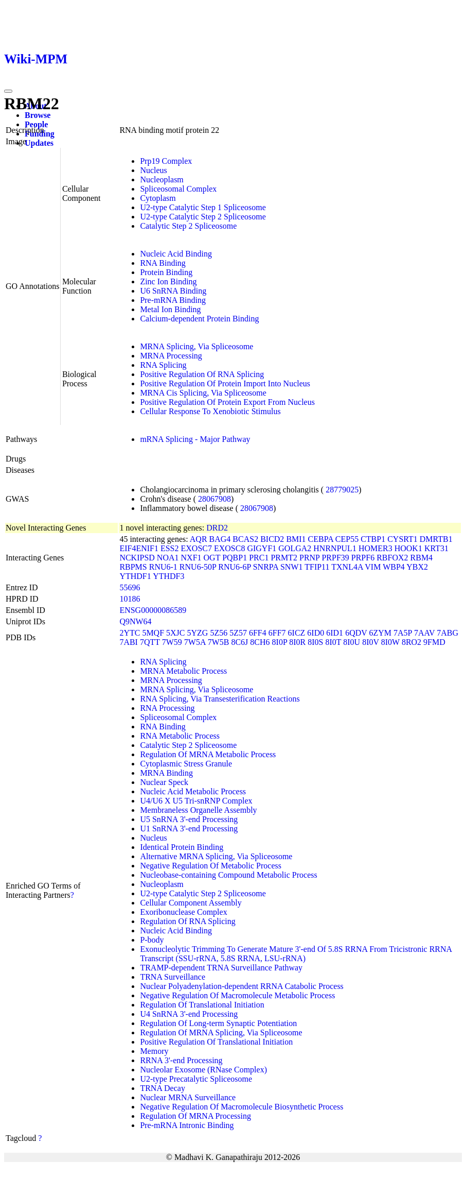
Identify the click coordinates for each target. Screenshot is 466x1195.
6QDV (356, 632)
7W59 (172, 642)
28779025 (342, 489)
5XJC (175, 632)
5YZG (197, 632)
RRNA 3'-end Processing (181, 1060)
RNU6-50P (198, 566)
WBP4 (394, 566)
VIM (373, 566)
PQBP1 (234, 557)
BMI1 (296, 539)
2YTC (129, 632)
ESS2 (169, 548)
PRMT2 (284, 557)
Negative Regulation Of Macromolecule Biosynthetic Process (241, 1106)
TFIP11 (316, 566)
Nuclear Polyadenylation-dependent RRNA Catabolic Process (241, 986)
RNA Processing (167, 708)
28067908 (214, 498)
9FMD (434, 642)
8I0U (351, 642)
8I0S (315, 642)
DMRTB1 (436, 539)
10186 (129, 598)
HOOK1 (408, 548)
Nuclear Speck (164, 782)
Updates (39, 143)
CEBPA (320, 539)
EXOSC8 (229, 548)
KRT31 (436, 548)
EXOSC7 (196, 548)
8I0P (280, 642)
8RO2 (411, 642)
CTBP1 (373, 539)
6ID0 (315, 632)
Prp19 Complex (166, 161)
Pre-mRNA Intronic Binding (187, 1125)
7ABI (128, 642)
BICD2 (272, 539)
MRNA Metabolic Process (183, 671)
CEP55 (347, 539)
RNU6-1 (163, 566)
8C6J (239, 642)
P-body (152, 939)
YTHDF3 (168, 576)
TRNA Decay (162, 1088)
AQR (198, 539)
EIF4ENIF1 (138, 548)
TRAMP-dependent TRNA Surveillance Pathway (221, 967)
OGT (212, 557)
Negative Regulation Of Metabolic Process (210, 865)
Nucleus (153, 170)
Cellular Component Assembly (190, 902)
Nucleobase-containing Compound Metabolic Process (228, 874)
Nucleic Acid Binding (176, 253)
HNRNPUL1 (334, 548)
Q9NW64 (135, 621)
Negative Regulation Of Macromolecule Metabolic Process (237, 995)
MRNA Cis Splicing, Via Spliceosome (203, 392)
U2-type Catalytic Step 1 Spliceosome (202, 207)
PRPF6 (362, 557)
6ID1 (334, 632)
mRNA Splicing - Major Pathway (195, 439)
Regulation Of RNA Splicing (187, 921)
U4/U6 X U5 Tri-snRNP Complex (196, 800)
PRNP (309, 557)
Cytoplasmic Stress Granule (186, 763)
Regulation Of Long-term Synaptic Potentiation (218, 1023)
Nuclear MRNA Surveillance (188, 1097)
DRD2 (217, 527)
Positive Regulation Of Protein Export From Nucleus (227, 402)
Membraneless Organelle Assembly (198, 810)
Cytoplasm (157, 198)
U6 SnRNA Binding (173, 290)
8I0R (297, 642)
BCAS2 (245, 539)
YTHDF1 (135, 576)
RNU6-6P (234, 566)
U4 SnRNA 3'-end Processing (189, 1014)
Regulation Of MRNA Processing (195, 1116)
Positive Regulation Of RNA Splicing (202, 374)
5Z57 (238, 632)
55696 (129, 587)
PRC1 (258, 557)
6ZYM (380, 632)
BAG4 (220, 539)
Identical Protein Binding (181, 847)
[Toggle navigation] (8, 91)
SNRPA (265, 566)
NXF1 (191, 557)
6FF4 (257, 632)
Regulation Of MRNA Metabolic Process (208, 754)
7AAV (424, 632)
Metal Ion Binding (170, 309)
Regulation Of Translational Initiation (202, 1004)
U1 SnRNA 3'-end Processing (189, 828)
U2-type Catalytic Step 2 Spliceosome (202, 216)
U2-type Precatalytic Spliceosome (196, 1078)
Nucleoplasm (161, 179)
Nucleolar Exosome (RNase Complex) (203, 1069)
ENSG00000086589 (152, 610)
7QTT (150, 642)
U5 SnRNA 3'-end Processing (189, 819)
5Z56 (218, 632)
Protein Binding (166, 272)
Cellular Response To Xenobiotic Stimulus (210, 411)
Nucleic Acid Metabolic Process (193, 791)
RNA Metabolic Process (180, 735)
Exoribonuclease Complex (183, 912)
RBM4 (421, 557)
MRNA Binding (166, 773)
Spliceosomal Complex (178, 188)
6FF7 (277, 632)
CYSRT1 (402, 539)
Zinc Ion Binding (168, 281)
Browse (37, 115)
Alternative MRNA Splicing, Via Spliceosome (216, 856)
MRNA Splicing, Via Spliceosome (196, 346)
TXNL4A (347, 566)
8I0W (390, 642)
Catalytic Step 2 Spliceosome (188, 225)
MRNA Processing (171, 355)
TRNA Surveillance (172, 976)
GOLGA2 (294, 548)
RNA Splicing (163, 365)
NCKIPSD (136, 557)
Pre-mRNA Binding (173, 300)
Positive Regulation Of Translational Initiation (216, 1041)
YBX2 (417, 566)
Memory (154, 1051)
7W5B (218, 642)
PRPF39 (335, 557)
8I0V (370, 642)
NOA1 (168, 557)
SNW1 (291, 566)
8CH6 (260, 642)
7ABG (447, 632)
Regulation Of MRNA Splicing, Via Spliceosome (221, 1032)
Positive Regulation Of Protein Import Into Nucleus (225, 383)
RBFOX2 (392, 557)
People (36, 124)
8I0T (333, 642)
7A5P (402, 632)
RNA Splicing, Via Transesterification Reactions (219, 698)
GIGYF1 (261, 548)
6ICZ (297, 632)
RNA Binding (162, 263)
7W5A (195, 642)
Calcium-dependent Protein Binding (199, 318)
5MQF (153, 632)
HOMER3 (375, 548)
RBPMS (133, 566)
